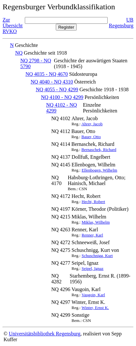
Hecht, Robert (93, 201)
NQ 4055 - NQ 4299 (57, 89)
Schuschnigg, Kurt (97, 255)
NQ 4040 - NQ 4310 (52, 81)
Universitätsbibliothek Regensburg (44, 333)
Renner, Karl (92, 235)
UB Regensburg (121, 22)
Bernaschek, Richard (99, 149)
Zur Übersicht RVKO (13, 25)
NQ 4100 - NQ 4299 (62, 97)
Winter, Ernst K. (95, 307)
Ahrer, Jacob (91, 123)
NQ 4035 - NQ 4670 (46, 74)
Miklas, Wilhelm (96, 222)
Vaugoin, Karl (93, 294)
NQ (19, 53)
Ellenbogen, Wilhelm (99, 170)
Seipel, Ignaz (92, 268)
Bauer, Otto (91, 136)
